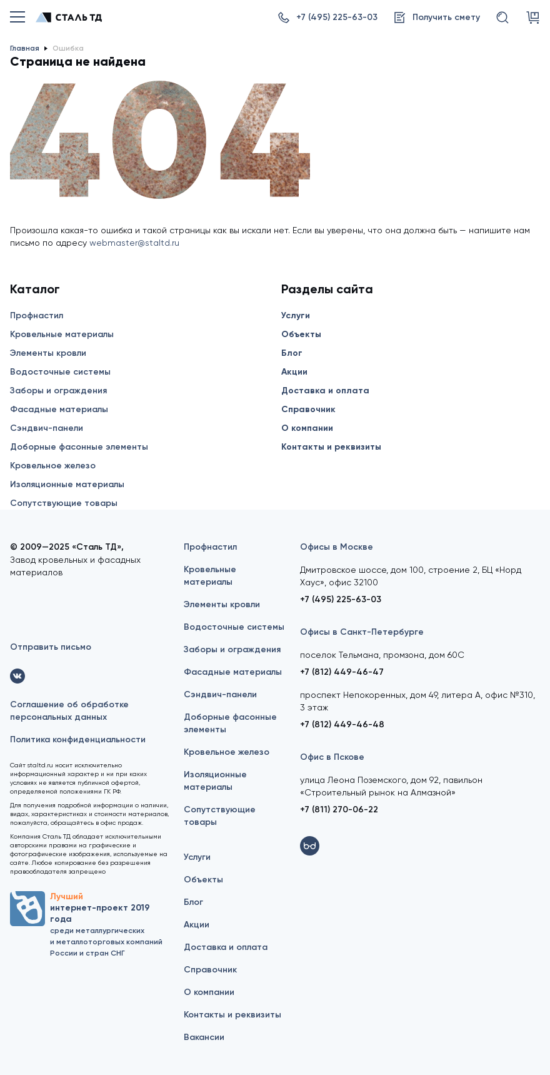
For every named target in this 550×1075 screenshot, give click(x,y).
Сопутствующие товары (64, 503)
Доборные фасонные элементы (79, 447)
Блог (291, 353)
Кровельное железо (53, 465)
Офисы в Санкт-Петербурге (362, 632)
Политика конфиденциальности (78, 739)
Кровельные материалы (62, 334)
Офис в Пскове (332, 757)
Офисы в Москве (336, 547)
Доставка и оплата (325, 390)
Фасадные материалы (59, 409)
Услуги (295, 315)
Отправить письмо (50, 647)
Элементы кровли (48, 353)
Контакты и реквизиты (331, 447)
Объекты (301, 334)
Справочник (308, 409)
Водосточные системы (60, 371)
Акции (294, 371)
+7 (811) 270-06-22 (339, 809)
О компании (307, 428)
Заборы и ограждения (58, 390)
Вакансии (204, 1037)
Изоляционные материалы (67, 484)
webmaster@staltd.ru (134, 243)
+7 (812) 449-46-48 (342, 724)
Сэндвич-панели (46, 428)
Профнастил (36, 315)
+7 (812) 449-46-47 (342, 672)
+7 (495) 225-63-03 (340, 599)
